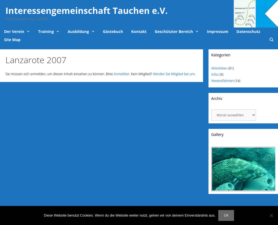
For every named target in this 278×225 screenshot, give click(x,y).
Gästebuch (113, 31)
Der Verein (19, 32)
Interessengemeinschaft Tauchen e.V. (86, 10)
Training (51, 32)
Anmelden (121, 74)
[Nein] (271, 215)
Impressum (217, 31)
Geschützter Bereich (179, 32)
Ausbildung (83, 32)
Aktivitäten (219, 68)
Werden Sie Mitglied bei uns (174, 74)
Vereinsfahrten (222, 80)
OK (226, 215)
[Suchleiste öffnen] (271, 40)
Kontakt (138, 31)
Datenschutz (248, 31)
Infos (215, 74)
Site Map (12, 39)
